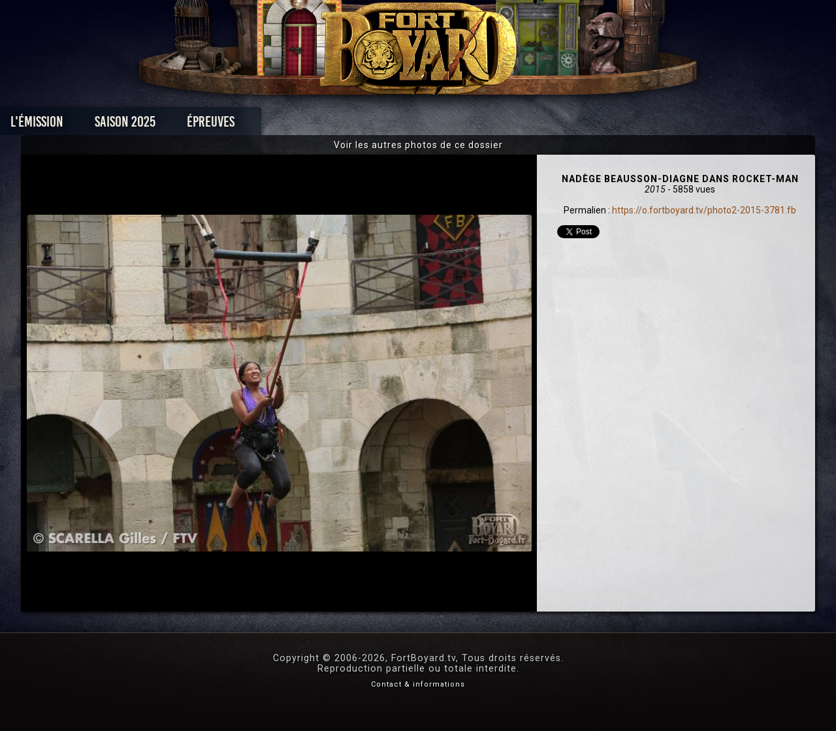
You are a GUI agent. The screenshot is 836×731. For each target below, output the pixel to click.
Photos (373, 125)
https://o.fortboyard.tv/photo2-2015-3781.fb (704, 210)
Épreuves (299, 125)
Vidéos (438, 125)
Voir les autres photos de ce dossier (418, 145)
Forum (579, 125)
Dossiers (509, 125)
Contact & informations (418, 684)
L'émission (125, 125)
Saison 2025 (214, 125)
